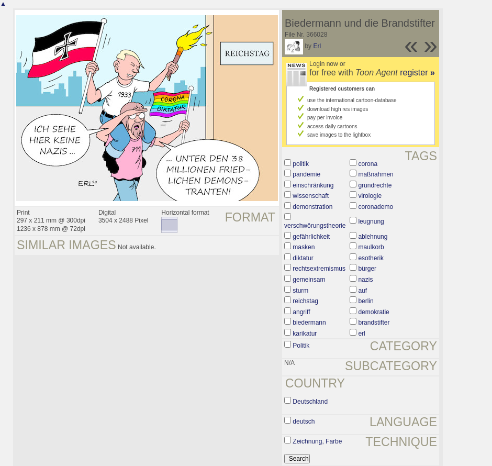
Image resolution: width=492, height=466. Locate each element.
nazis (365, 279)
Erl (317, 46)
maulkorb (371, 247)
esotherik (371, 258)
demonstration (312, 206)
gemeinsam (309, 279)
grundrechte (375, 185)
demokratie (373, 312)
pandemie (306, 174)
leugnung (371, 221)
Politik (301, 345)
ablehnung (372, 236)
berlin (365, 301)
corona (367, 164)
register (417, 72)
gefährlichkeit (311, 236)
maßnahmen (375, 174)
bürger (367, 268)
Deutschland (310, 401)
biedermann (309, 322)
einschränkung (313, 185)
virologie (370, 195)
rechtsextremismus (319, 268)
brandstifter (373, 322)
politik (301, 164)
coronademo (375, 206)
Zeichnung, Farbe (317, 441)
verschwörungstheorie (314, 225)
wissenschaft (311, 195)
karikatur (305, 333)
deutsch (304, 421)
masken (304, 247)
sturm (300, 290)
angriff (301, 312)
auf (362, 290)
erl (361, 333)
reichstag (305, 301)
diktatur (303, 258)
